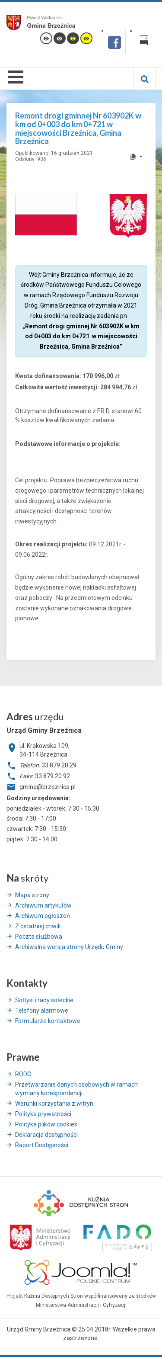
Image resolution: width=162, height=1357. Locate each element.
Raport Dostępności (41, 1145)
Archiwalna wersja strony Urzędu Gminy (69, 946)
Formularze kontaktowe (47, 1020)
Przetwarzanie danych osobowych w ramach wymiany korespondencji (76, 1089)
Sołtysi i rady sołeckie (44, 1000)
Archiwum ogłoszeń (42, 915)
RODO (23, 1074)
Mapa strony (32, 895)
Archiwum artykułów (43, 905)
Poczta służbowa (38, 936)
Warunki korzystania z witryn (54, 1103)
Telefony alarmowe (41, 1010)
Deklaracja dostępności (46, 1134)
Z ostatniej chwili (37, 926)
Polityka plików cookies (46, 1124)
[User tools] (136, 156)
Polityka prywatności (43, 1113)
